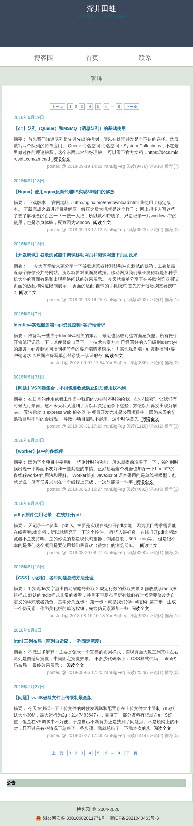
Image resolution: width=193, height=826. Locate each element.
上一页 (57, 106)
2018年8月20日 (29, 503)
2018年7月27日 (29, 686)
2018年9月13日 (29, 243)
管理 (96, 78)
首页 (92, 57)
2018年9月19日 (29, 117)
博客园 (43, 57)
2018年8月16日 (29, 566)
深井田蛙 (101, 8)
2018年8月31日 (29, 376)
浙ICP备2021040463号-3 (134, 818)
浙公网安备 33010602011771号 (70, 818)
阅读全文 (61, 158)
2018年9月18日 (29, 180)
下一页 (131, 106)
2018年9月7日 (28, 313)
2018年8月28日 (29, 440)
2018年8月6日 (28, 630)
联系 (145, 57)
